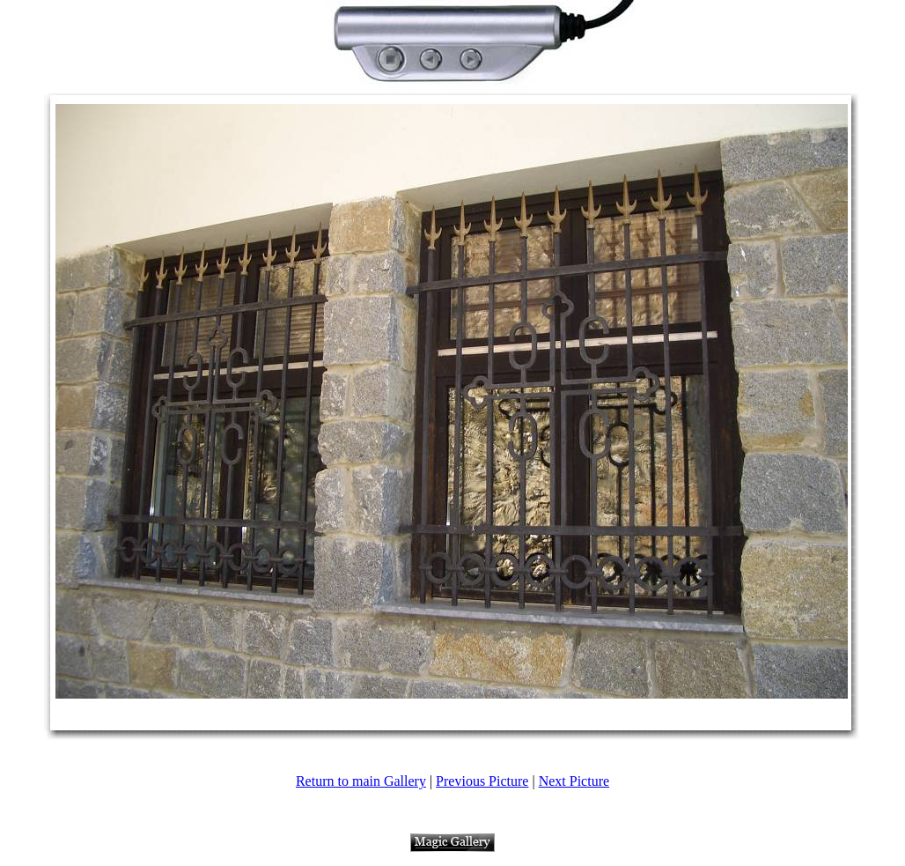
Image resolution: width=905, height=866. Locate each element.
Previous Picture (482, 780)
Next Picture (574, 780)
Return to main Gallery (361, 780)
